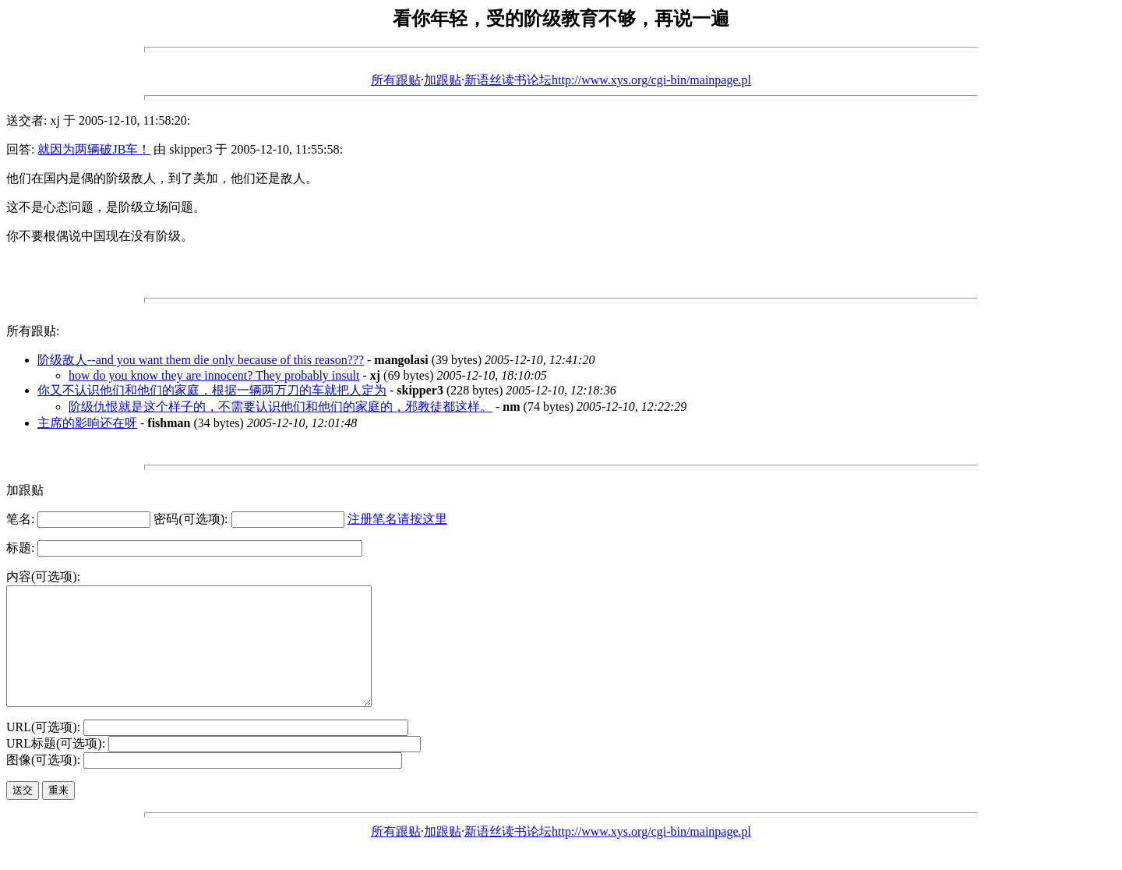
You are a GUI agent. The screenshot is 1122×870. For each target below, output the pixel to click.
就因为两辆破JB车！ (93, 149)
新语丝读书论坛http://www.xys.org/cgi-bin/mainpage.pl (607, 80)
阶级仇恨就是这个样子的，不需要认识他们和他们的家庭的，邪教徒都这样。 (280, 406)
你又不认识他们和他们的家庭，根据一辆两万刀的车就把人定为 (211, 390)
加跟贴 (442, 80)
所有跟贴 (396, 80)
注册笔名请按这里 (397, 518)
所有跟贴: (32, 331)
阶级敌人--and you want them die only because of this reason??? (200, 359)
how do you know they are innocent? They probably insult (214, 375)
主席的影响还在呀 (87, 423)
